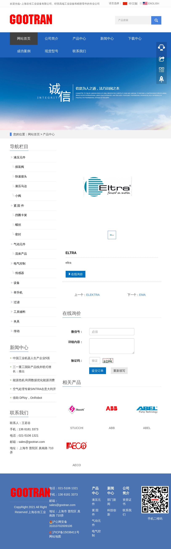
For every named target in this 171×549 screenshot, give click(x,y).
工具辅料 (19, 311)
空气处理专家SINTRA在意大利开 (34, 389)
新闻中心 (107, 38)
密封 (18, 234)
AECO (77, 465)
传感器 (19, 273)
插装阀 (19, 166)
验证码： (77, 360)
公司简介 (51, 38)
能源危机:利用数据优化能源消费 (34, 380)
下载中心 (135, 38)
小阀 (18, 195)
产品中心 (79, 38)
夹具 (17, 321)
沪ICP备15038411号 (65, 532)
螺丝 (18, 224)
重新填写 (119, 370)
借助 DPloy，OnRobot (27, 397)
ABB (112, 428)
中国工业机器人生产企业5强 (31, 358)
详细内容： (75, 342)
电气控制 (19, 263)
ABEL (147, 428)
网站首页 (23, 38)
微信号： (77, 331)
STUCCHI (76, 428)
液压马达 (21, 186)
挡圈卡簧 (21, 215)
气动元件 (19, 244)
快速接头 (21, 176)
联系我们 (79, 51)
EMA (142, 294)
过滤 (17, 302)
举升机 (18, 292)
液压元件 (19, 157)
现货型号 (51, 51)
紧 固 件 (19, 205)
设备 (17, 282)
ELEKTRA (93, 294)
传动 (17, 331)
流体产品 (21, 253)
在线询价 (75, 274)
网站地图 (55, 536)
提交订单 (97, 370)
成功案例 (23, 51)
